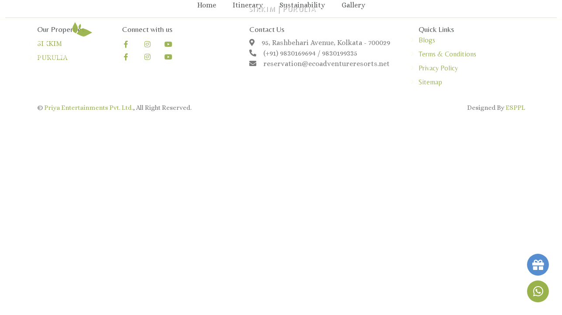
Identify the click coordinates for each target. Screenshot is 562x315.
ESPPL (515, 108)
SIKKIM (262, 9)
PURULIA (299, 9)
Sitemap (430, 82)
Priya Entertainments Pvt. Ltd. (88, 108)
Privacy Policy (438, 68)
